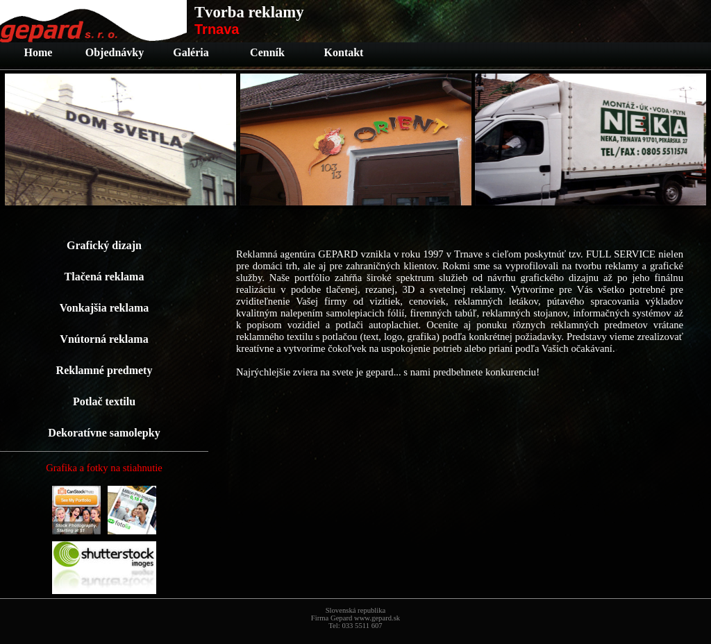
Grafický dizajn (104, 245)
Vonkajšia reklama (104, 308)
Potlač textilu (104, 401)
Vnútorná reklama (104, 339)
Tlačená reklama (104, 276)
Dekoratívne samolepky (104, 433)
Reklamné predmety (104, 370)
